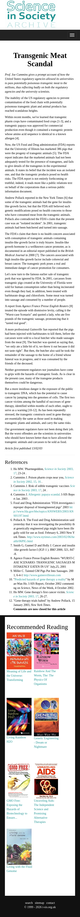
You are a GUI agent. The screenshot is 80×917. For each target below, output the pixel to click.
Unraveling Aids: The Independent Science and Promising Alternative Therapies (46, 801)
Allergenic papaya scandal (44, 494)
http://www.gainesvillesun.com (42, 575)
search (29, 902)
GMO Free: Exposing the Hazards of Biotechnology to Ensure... (19, 799)
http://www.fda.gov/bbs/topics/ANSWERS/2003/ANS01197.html (43, 511)
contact (50, 902)
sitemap (39, 902)
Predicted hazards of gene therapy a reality (40, 579)
